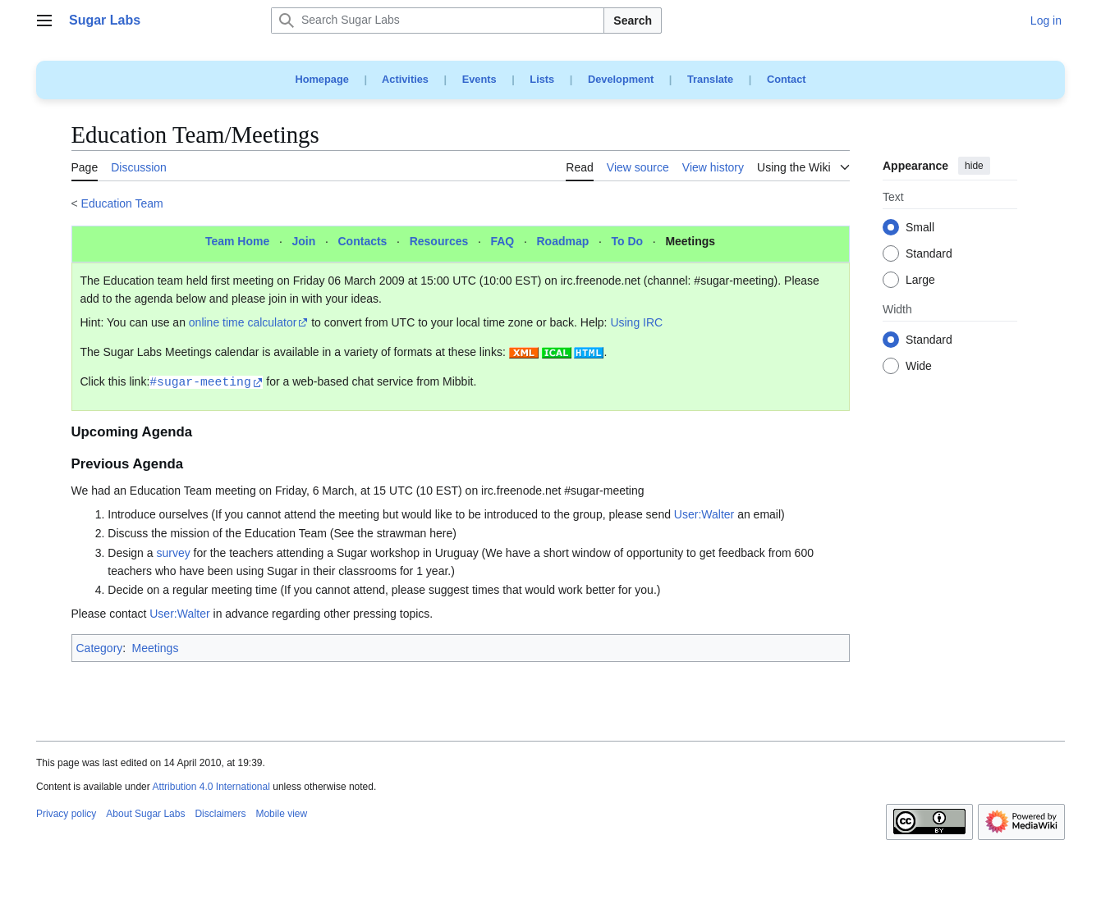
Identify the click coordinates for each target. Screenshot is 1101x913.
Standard (929, 254)
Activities (405, 79)
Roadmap (562, 241)
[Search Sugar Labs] (437, 20)
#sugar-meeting (199, 380)
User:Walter (704, 514)
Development (621, 79)
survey (173, 552)
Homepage (321, 79)
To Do (628, 241)
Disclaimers (220, 813)
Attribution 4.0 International (210, 786)
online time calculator (243, 322)
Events (479, 79)
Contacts (363, 241)
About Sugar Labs (145, 813)
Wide (919, 366)
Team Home (237, 241)
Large (920, 280)
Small (920, 228)
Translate (710, 79)
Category (99, 648)
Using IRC (636, 322)
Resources (439, 241)
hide (974, 165)
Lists (542, 79)
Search (632, 20)
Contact (786, 79)
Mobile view (281, 813)
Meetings (690, 241)
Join (303, 241)
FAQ (502, 241)
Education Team (122, 203)
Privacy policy (66, 813)
